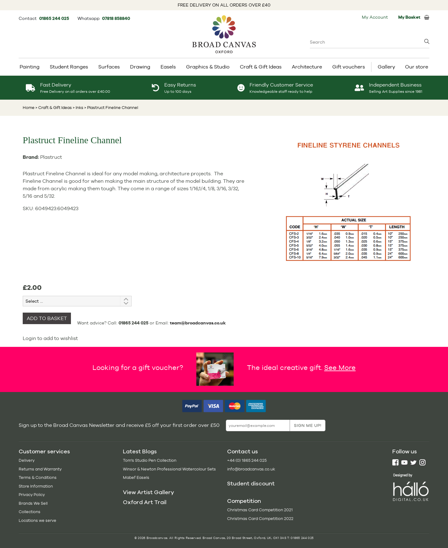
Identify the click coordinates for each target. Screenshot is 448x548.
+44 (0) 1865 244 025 (247, 460)
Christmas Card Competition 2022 (260, 518)
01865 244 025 (54, 18)
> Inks (77, 107)
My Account (375, 17)
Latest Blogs (140, 451)
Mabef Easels (136, 477)
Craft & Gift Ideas (261, 67)
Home (29, 107)
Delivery (27, 460)
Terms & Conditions (38, 477)
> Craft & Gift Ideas (53, 107)
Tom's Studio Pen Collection (149, 460)
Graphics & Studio (208, 67)
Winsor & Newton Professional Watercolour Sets (169, 469)
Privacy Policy (32, 494)
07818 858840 (116, 18)
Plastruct (51, 157)
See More (340, 367)
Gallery (386, 67)
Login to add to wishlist (50, 338)
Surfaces (109, 67)
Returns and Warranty (40, 469)
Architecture (307, 67)
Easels (168, 67)
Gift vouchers (348, 67)
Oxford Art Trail (144, 502)
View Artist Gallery (148, 492)
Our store (416, 67)
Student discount (251, 483)
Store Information (36, 486)
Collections (29, 511)
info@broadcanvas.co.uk (251, 469)
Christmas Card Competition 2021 (260, 510)
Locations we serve (37, 520)
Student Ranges (69, 67)
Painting (30, 67)
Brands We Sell (33, 503)
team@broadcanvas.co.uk (198, 322)
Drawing (140, 67)
